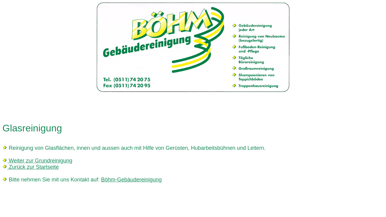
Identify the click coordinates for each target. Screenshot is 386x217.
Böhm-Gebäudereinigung (131, 180)
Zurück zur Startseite (33, 167)
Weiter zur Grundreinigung (39, 161)
